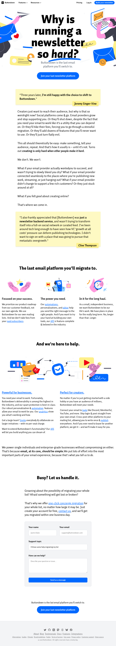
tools (84, 410)
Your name (34, 527)
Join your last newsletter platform (58, 76)
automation (37, 408)
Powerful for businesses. (17, 392)
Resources (36, 3)
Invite (23, 420)
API (52, 321)
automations (51, 304)
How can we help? (37, 555)
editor (66, 307)
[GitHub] (49, 629)
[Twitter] (45, 629)
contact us (65, 511)
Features (23, 3)
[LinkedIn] (54, 629)
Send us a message (58, 580)
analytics (43, 411)
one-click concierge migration (65, 503)
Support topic (35, 541)
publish (104, 420)
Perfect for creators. (72, 392)
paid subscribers (15, 321)
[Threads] (62, 629)
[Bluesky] (67, 629)
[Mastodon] (58, 629)
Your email (64, 527)
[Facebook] (71, 629)
